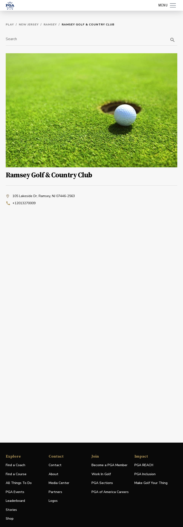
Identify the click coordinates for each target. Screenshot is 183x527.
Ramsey (50, 24)
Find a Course (16, 474)
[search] (172, 40)
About (53, 474)
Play (10, 24)
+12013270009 (21, 203)
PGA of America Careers (110, 492)
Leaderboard (15, 500)
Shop (10, 518)
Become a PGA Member (109, 465)
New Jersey (29, 24)
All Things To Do (19, 483)
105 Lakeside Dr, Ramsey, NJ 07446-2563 (40, 196)
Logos (53, 500)
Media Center (59, 483)
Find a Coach (15, 465)
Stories (11, 510)
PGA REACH (143, 465)
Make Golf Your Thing (151, 483)
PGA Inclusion (145, 474)
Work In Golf (101, 474)
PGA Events (15, 492)
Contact (55, 465)
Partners (55, 492)
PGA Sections (102, 483)
